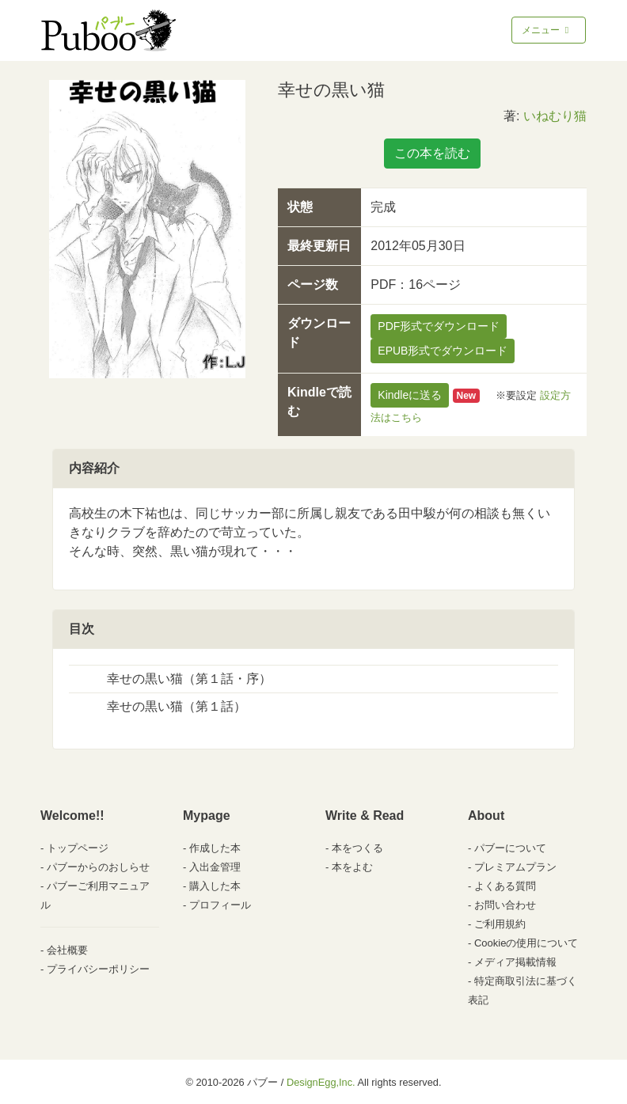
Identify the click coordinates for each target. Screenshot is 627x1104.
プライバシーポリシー (98, 969)
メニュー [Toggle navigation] (547, 30)
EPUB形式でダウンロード (442, 350)
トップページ (77, 848)
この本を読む (432, 153)
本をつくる (357, 848)
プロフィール (220, 905)
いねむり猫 (555, 116)
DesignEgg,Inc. (321, 1082)
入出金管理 (215, 867)
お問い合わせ (505, 905)
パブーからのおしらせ (98, 867)
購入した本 (215, 886)
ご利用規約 (500, 924)
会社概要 (67, 950)
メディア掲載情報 (515, 962)
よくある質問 (505, 886)
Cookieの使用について (526, 943)
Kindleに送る (410, 395)
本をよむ (352, 867)
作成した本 (215, 848)
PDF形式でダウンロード (439, 326)
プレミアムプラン (515, 867)
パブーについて (510, 848)
